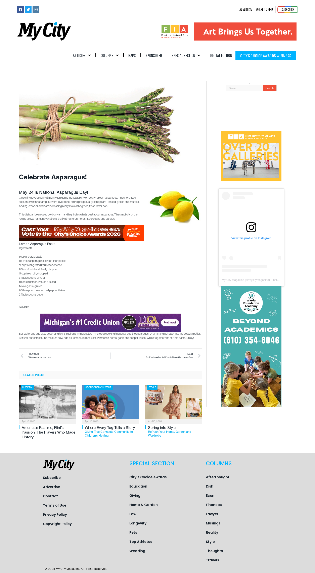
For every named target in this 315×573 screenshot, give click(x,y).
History (27, 387)
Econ (210, 495)
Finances (214, 504)
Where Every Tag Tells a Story (112, 431)
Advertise (51, 487)
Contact (50, 496)
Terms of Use (54, 505)
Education (138, 486)
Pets (133, 532)
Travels (212, 560)
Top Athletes (140, 541)
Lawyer (212, 514)
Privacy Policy (55, 514)
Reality (212, 532)
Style (152, 387)
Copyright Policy (57, 523)
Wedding (137, 551)
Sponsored (153, 55)
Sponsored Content (98, 387)
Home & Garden (143, 504)
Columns (109, 55)
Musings (213, 523)
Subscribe (52, 477)
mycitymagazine (259, 279)
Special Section (186, 55)
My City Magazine (233, 279)
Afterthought (217, 477)
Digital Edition (221, 55)
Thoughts (214, 551)
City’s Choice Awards (148, 477)
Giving (134, 495)
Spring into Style (175, 431)
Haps (132, 55)
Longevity (137, 523)
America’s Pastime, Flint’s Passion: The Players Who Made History (48, 432)
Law (132, 514)
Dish (209, 486)
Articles (82, 55)
